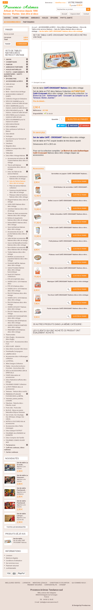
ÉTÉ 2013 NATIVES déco (16, 279)
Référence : (37, 110)
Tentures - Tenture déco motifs (16, 391)
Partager (72, 125)
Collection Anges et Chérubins (16, 99)
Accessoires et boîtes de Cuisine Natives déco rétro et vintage (18, 160)
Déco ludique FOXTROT (14, 431)
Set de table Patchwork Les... (21, 503)
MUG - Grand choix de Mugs (15, 92)
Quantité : (55, 119)
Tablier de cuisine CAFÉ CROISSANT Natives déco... (68, 268)
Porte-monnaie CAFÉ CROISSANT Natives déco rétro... (67, 308)
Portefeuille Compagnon (14, 351)
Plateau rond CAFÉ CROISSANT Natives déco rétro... (68, 254)
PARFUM (9, 64)
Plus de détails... (39, 101)
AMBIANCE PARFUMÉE (14, 67)
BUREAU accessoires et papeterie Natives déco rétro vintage (17, 259)
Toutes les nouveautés (16, 527)
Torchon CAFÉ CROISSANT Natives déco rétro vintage (68, 295)
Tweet (61, 125)
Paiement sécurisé (12, 566)
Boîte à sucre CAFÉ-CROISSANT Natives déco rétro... (68, 200)
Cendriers (9, 143)
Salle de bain (10, 84)
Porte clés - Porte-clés (13, 408)
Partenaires (10, 445)
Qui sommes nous (12, 563)
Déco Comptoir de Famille (15, 438)
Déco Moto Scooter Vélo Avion (16, 349)
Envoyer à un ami (39, 82)
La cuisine (9, 87)
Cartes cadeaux (12, 452)
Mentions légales (12, 558)
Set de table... (18, 538)
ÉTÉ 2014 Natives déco (15, 286)
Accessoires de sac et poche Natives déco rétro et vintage (17, 234)
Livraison (9, 555)
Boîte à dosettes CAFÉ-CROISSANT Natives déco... (69, 214)
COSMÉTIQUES (11, 62)
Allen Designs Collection (14, 363)
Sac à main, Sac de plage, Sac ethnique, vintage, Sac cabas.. (15, 417)
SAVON (8, 59)
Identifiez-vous (60, 2)
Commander (22, 44)
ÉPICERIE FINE (11, 79)
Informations (13, 551)
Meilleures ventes (12, 583)
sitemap (62, 585)
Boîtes (8, 89)
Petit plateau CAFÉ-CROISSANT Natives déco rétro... (68, 241)
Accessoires (38, 168)
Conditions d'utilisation (14, 560)
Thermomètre (10, 335)
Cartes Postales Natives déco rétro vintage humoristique (16, 270)
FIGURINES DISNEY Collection (16, 384)
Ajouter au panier (79, 181)
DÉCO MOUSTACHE (12, 124)
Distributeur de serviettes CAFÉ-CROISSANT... (71, 187)
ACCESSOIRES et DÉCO (14, 81)
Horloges (9, 136)
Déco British (10, 134)
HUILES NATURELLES (13, 69)
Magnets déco (11, 146)
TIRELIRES (9, 153)
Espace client (75, 14)
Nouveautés (12, 458)
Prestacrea (86, 605)
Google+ (84, 125)
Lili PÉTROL (10, 361)
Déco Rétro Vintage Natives (15, 155)
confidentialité (11, 568)
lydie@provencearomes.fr (49, 602)
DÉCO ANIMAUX (11, 127)
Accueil (34, 27)
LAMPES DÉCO (11, 354)
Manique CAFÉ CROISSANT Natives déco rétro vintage (67, 281)
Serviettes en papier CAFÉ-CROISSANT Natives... (69, 174)
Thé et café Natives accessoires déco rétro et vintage (17, 167)
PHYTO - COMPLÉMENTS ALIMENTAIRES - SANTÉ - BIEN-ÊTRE (14, 74)
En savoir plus (39, 132)
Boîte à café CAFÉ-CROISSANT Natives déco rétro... (68, 227)
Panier (9, 29)
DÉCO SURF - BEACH (13, 346)
